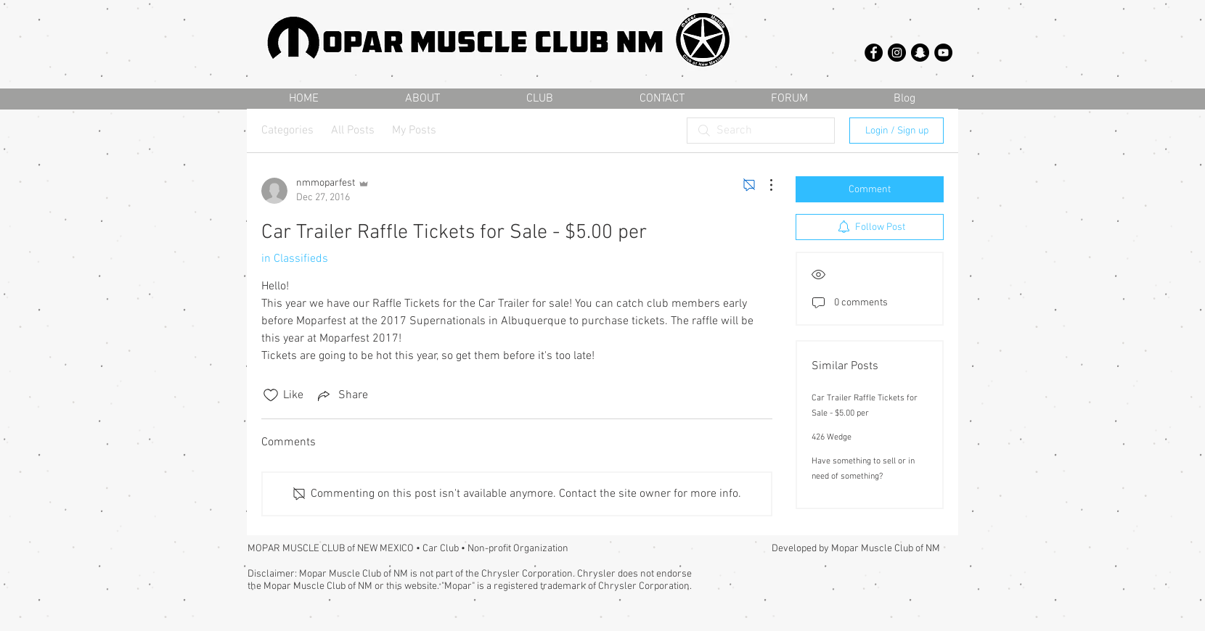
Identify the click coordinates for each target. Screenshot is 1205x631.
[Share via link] (341, 395)
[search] (761, 130)
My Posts (414, 130)
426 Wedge (831, 437)
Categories (287, 130)
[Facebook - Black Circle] (874, 53)
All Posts (353, 130)
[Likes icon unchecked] (270, 395)
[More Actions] (763, 185)
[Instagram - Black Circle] (897, 53)
